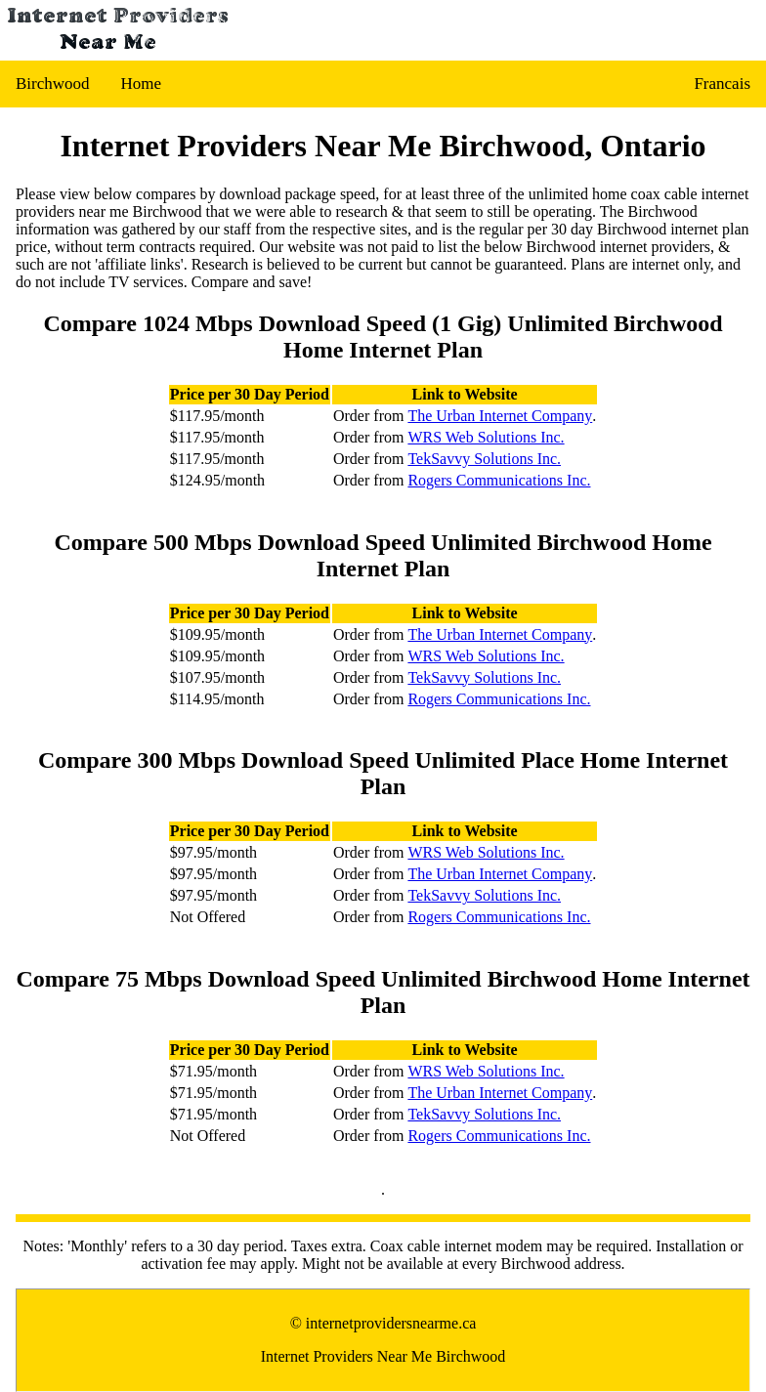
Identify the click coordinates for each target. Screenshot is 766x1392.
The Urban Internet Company (499, 415)
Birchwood (53, 83)
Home (141, 83)
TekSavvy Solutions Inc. (484, 458)
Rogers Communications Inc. (498, 480)
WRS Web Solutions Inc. (485, 437)
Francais (722, 83)
